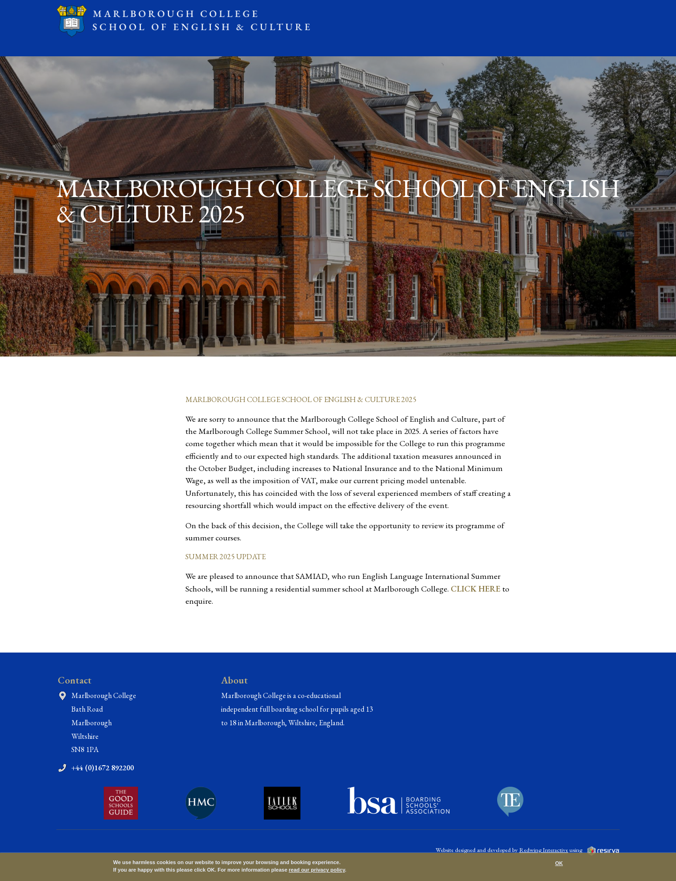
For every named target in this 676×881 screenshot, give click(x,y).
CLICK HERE (475, 588)
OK (559, 863)
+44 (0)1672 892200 (102, 768)
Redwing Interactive (543, 850)
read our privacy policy (317, 870)
